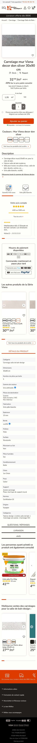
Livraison (18, 530)
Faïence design (8, 516)
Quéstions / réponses (18, 525)
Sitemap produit (18, 741)
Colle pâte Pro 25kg (10, 579)
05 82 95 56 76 (28, 2)
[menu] (4, 8)
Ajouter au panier (18, 121)
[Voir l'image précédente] (4, 305)
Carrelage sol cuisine (11, 518)
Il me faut (18, 93)
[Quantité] (19, 107)
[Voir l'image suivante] (23, 305)
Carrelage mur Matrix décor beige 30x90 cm (13, 646)
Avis (18, 536)
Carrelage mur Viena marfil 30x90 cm (12, 325)
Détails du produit (18, 351)
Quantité (18, 103)
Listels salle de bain (22, 516)
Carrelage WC (25, 518)
